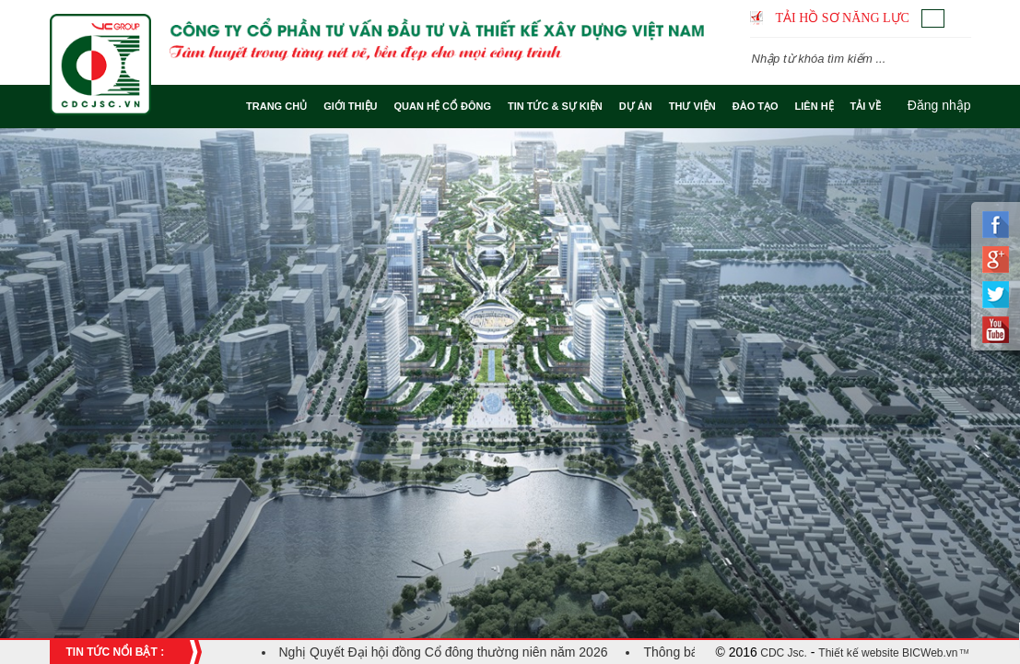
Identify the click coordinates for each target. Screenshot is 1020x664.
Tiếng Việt (932, 18)
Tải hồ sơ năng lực (842, 18)
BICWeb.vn (928, 652)
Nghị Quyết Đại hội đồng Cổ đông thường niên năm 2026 (443, 652)
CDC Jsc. (782, 652)
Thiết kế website (858, 652)
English (959, 18)
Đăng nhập (939, 105)
